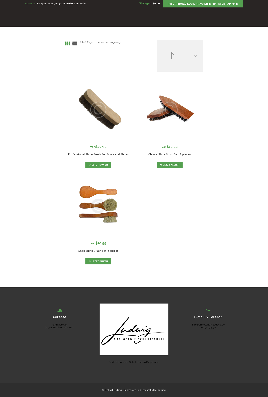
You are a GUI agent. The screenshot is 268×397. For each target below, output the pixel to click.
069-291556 (208, 327)
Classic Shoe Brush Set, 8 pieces (169, 154)
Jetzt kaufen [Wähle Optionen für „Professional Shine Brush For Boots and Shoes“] (100, 165)
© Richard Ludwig (112, 390)
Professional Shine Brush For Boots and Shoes (98, 154)
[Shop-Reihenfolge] (180, 55)
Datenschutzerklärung (154, 390)
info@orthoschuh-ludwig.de (208, 324)
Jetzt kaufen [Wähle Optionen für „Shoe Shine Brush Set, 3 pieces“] (100, 261)
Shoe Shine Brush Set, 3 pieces (98, 250)
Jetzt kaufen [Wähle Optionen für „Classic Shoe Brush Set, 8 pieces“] (171, 165)
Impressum (130, 390)
